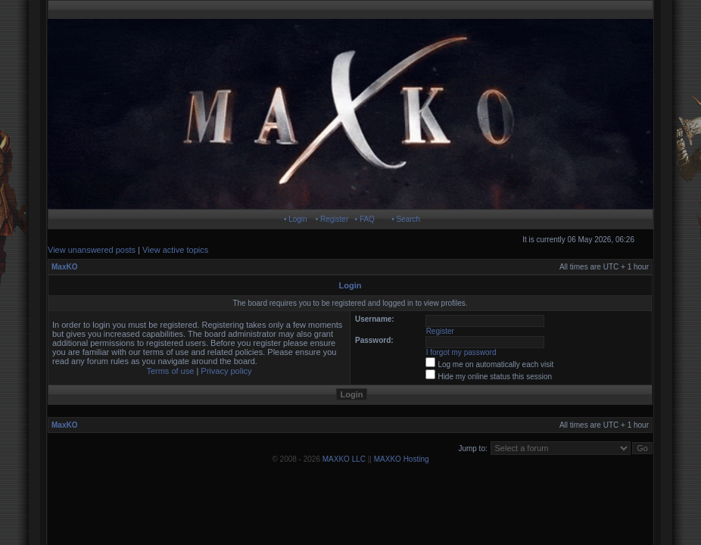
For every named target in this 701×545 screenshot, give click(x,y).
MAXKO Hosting (401, 459)
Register (440, 331)
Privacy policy (226, 370)
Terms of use (170, 370)
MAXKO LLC (344, 459)
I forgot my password (461, 352)
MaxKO (64, 267)
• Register (332, 219)
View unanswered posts (92, 249)
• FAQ (365, 219)
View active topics (175, 249)
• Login (295, 219)
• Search (405, 219)
